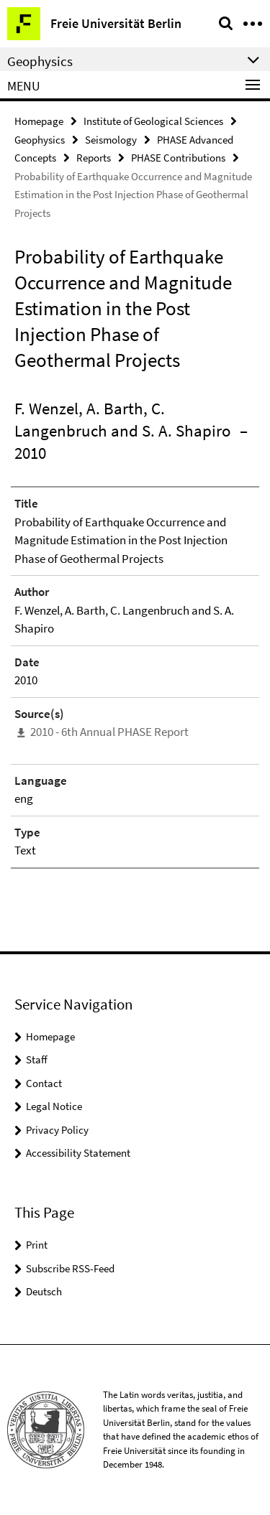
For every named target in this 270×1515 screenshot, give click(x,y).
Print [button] (37, 1244)
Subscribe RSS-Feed (70, 1268)
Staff (37, 1059)
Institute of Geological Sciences (153, 121)
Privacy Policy (57, 1130)
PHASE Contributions (178, 157)
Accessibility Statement (78, 1153)
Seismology (111, 139)
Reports (93, 157)
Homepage (38, 121)
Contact (44, 1083)
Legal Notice (54, 1106)
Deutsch (44, 1291)
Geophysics (39, 139)
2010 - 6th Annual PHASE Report (109, 732)
